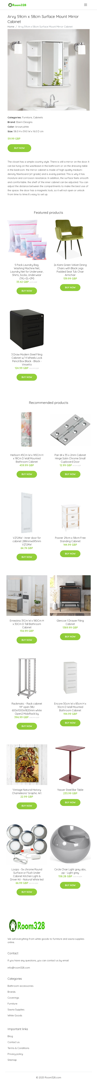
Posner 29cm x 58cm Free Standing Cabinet (70, 539)
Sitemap (12, 1059)
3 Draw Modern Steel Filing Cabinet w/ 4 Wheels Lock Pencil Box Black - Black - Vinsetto (26, 359)
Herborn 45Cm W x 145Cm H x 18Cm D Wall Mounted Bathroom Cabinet (26, 458)
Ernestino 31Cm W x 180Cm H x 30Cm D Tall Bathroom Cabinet (27, 624)
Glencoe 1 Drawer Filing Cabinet (70, 622)
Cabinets (38, 117)
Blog (10, 1036)
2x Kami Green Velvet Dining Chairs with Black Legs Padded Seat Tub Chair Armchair (70, 270)
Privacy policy (15, 1054)
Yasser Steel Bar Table (70, 789)
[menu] (86, 4)
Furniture (27, 117)
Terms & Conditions (18, 1048)
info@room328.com (19, 967)
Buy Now (19, 148)
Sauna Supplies (16, 1009)
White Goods (15, 1015)
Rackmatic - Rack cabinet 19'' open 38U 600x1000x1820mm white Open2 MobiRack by (27, 708)
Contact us (14, 1042)
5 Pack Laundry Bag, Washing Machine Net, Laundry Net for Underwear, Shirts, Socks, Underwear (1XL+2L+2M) (26, 271)
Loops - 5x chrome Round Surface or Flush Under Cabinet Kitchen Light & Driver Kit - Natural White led (26, 874)
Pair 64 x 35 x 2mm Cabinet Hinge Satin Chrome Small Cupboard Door (70, 458)
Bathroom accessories (20, 985)
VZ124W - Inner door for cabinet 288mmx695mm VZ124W (27, 541)
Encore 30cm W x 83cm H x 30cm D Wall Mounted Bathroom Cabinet (70, 707)
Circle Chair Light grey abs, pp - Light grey (70, 871)
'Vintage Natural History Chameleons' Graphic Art (27, 791)
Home (11, 26)
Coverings (13, 997)
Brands (12, 991)
